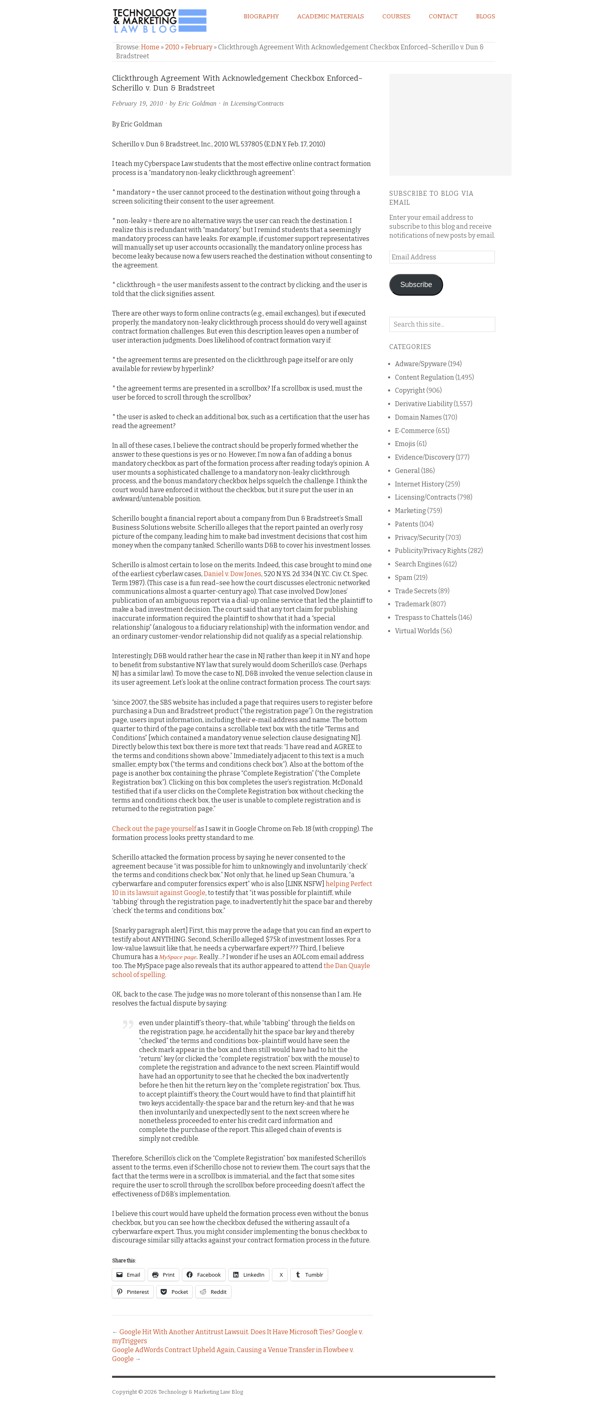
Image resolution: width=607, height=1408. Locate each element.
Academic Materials (330, 16)
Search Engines (418, 564)
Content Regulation (424, 377)
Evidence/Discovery (425, 457)
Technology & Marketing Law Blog (200, 1392)
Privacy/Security (419, 538)
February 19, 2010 (137, 103)
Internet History (419, 484)
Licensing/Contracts (257, 103)
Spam (404, 577)
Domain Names (418, 417)
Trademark (412, 604)
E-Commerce (415, 431)
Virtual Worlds (417, 631)
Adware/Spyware (421, 364)
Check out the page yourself (154, 829)
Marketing (410, 511)
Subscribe (416, 285)
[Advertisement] (450, 125)
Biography (261, 16)
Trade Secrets (416, 591)
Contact (443, 16)
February (198, 47)
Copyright (410, 390)
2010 (172, 47)
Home (150, 47)
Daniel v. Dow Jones (232, 574)
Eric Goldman (197, 103)
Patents (406, 524)
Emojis (405, 444)
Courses (396, 16)
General (407, 471)
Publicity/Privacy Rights (431, 551)
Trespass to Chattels (426, 617)
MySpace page (177, 956)
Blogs (485, 16)
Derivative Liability (423, 404)
